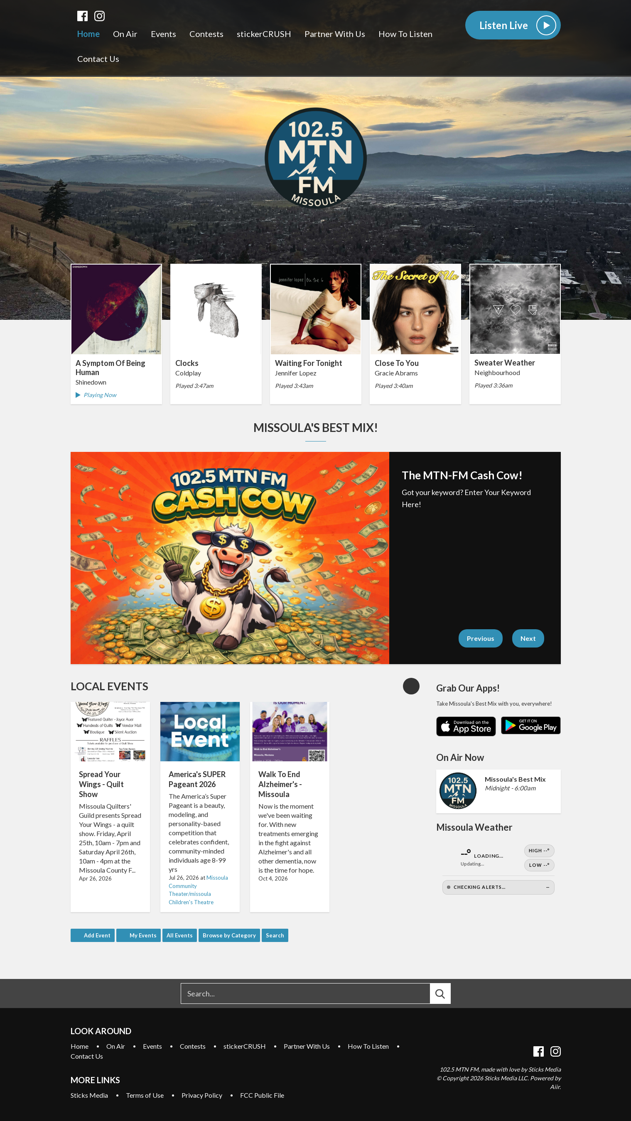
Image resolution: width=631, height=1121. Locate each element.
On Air (125, 34)
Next (528, 638)
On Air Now (460, 757)
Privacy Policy (202, 1095)
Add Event (97, 935)
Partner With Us (334, 34)
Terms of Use (145, 1095)
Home (88, 34)
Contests (206, 34)
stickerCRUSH (264, 34)
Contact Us (98, 59)
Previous (480, 638)
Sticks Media (89, 1095)
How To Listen (405, 34)
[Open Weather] (498, 869)
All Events (180, 935)
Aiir (555, 1086)
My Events (143, 935)
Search (275, 935)
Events (163, 34)
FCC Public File (262, 1095)
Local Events (109, 686)
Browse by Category (229, 935)
